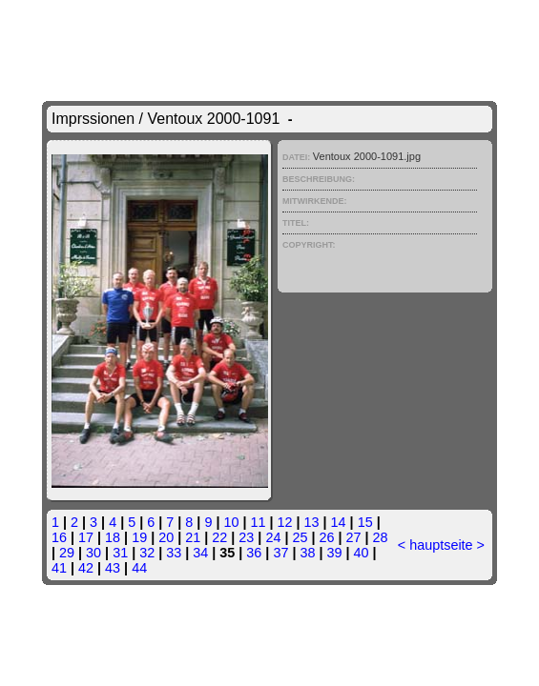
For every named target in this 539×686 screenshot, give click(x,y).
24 (272, 537)
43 (112, 567)
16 (59, 537)
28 (380, 537)
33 (173, 552)
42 (85, 567)
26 (326, 537)
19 (139, 537)
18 (112, 537)
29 (66, 552)
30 (93, 552)
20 (166, 537)
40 (361, 552)
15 (365, 522)
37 (280, 552)
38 (307, 552)
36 (253, 552)
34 (200, 552)
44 (139, 567)
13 (312, 522)
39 (334, 552)
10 (230, 522)
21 (192, 537)
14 (338, 522)
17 (85, 537)
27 (354, 537)
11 (257, 522)
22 (219, 537)
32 (147, 552)
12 (285, 522)
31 (120, 552)
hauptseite (440, 545)
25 (299, 537)
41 (59, 567)
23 (246, 537)
